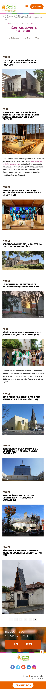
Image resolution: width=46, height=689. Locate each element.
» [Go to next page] (35, 619)
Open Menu (25, 6)
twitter (18, 667)
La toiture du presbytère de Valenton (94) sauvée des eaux (20, 285)
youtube (23, 667)
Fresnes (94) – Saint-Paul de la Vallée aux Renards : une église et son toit (21, 192)
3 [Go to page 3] (20, 619)
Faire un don (23, 644)
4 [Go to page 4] (25, 619)
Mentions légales (37, 676)
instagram (34, 667)
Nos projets (11, 16)
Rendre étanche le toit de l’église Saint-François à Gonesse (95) (18, 497)
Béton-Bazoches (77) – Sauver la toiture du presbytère (22, 245)
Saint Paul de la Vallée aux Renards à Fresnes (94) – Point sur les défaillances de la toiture (20, 115)
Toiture (34, 24)
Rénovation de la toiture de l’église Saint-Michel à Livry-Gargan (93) (20, 451)
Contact (25, 676)
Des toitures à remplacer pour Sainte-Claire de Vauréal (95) (21, 398)
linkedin (29, 667)
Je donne (36, 6)
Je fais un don (23, 685)
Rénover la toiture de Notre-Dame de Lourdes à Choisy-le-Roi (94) (22, 552)
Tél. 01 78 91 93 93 (37, 678)
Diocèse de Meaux (24, 16)
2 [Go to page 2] (15, 619)
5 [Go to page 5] (30, 619)
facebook (12, 667)
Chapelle (24, 24)
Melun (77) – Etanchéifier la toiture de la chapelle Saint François (20, 62)
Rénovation (13, 24)
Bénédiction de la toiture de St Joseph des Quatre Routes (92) (21, 333)
